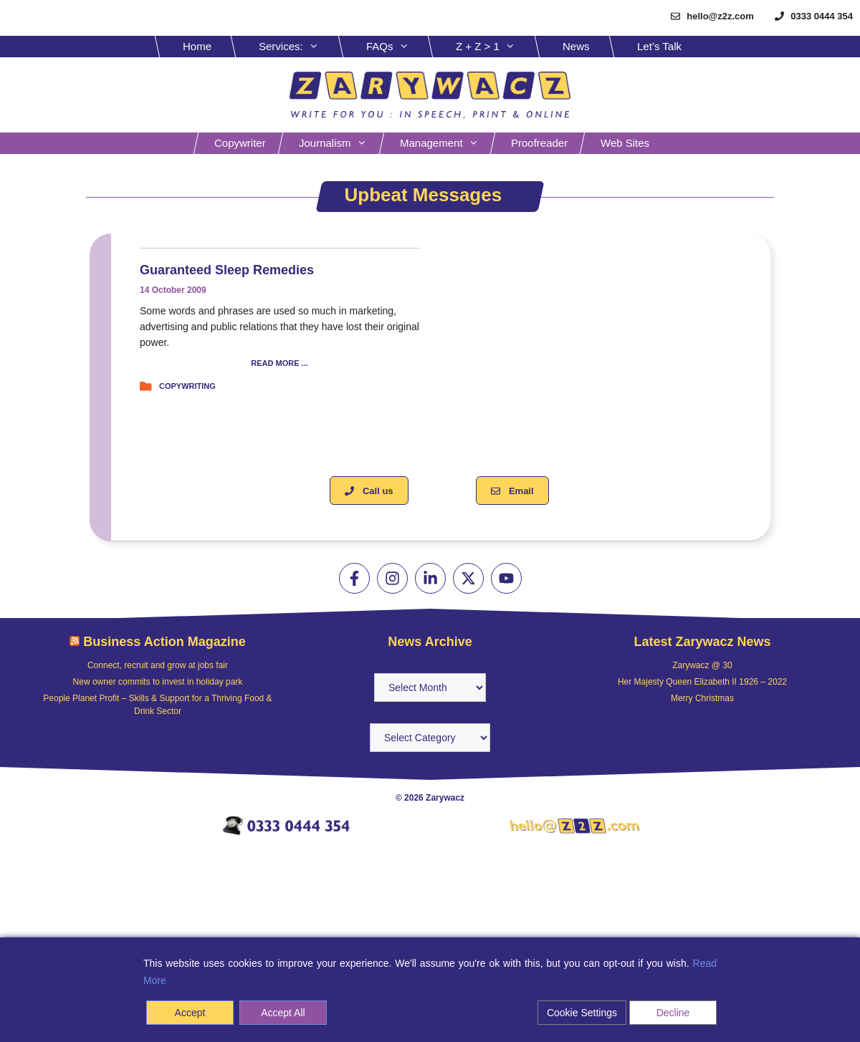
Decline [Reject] (673, 1012)
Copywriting (187, 386)
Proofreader (539, 143)
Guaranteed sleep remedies (227, 270)
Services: (299, 46)
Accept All (283, 1012)
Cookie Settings (582, 1012)
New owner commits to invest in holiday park (158, 682)
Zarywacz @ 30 (702, 665)
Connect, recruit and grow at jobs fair (157, 665)
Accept (190, 1012)
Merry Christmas (702, 698)
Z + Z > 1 (496, 46)
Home (197, 46)
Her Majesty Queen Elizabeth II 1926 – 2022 (702, 682)
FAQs (398, 46)
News (576, 46)
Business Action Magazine (164, 642)
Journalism (340, 143)
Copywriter (240, 143)
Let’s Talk (659, 46)
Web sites (625, 143)
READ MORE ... (279, 363)
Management (446, 143)
